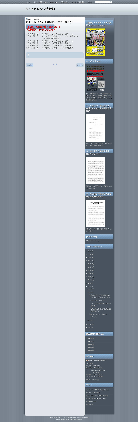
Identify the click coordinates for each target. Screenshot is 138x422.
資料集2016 (91, 344)
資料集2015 (91, 347)
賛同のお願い (64, 2)
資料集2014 (91, 350)
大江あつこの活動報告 (93, 392)
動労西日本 (89, 404)
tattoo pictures (78, 419)
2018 (89, 276)
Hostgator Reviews (60, 419)
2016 (89, 283)
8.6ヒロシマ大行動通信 (78, 2)
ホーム (28, 2)
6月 (91, 320)
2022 (89, 264)
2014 (89, 324)
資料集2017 (91, 341)
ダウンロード (91, 2)
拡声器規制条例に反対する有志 (95, 398)
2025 (89, 254)
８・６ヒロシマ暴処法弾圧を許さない (97, 389)
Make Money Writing (83, 417)
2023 (89, 260)
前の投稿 (80, 65)
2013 (89, 327)
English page (53, 2)
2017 (89, 280)
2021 (89, 267)
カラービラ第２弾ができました (98, 300)
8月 (91, 289)
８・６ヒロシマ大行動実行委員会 (96, 360)
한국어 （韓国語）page (40, 2)
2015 (89, 286)
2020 (89, 270)
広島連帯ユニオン (91, 401)
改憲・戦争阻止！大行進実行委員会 (97, 395)
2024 (89, 257)
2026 (89, 251)
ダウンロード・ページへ (93, 241)
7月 (91, 292)
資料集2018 (91, 338)
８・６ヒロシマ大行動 (40, 9)
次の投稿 (29, 65)
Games (67, 419)
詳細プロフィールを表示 (92, 379)
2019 (89, 273)
